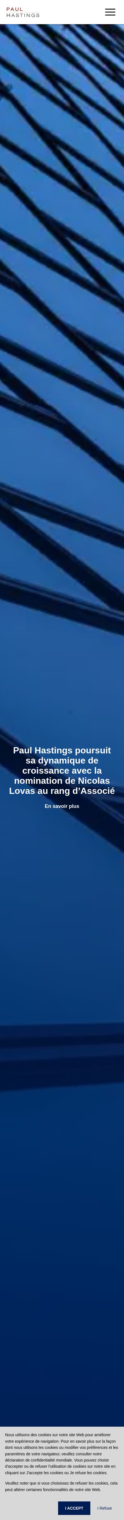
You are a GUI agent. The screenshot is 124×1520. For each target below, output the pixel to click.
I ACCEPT (74, 1508)
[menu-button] (110, 12)
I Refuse (104, 1508)
